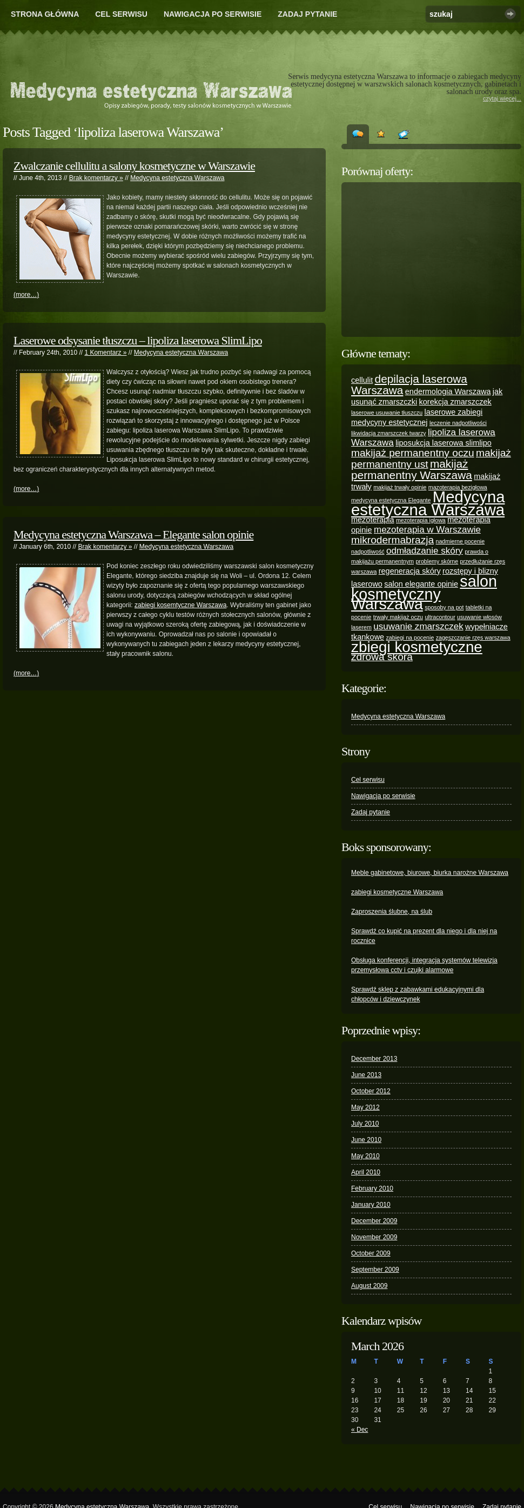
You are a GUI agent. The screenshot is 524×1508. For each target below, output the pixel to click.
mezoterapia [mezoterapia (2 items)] (372, 519)
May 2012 (365, 1107)
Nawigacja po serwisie (212, 14)
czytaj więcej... (502, 98)
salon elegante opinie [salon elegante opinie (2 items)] (421, 584)
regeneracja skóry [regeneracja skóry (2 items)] (410, 571)
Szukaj (510, 13)
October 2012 (371, 1091)
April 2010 (365, 1172)
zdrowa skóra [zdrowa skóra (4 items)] (382, 656)
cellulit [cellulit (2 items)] (362, 380)
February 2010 (372, 1188)
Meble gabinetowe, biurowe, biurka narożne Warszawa (429, 872)
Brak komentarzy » (96, 178)
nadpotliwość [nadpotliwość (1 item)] (368, 551)
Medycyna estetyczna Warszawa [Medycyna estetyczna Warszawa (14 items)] (428, 503)
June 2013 (366, 1075)
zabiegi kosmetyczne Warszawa (397, 892)
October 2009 (371, 1253)
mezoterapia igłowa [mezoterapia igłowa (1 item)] (421, 520)
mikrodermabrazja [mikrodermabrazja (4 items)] (392, 540)
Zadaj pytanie (307, 14)
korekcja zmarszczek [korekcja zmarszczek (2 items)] (455, 401)
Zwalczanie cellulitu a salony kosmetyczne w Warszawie (134, 165)
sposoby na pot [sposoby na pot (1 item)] (444, 607)
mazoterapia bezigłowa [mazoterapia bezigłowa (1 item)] (457, 487)
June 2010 (366, 1140)
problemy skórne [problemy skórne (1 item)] (436, 561)
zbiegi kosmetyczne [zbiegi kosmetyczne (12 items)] (416, 647)
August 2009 (369, 1286)
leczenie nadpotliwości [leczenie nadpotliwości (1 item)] (458, 423)
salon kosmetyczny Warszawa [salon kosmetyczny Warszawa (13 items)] (424, 593)
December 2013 (374, 1058)
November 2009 (374, 1237)
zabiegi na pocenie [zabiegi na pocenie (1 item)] (410, 637)
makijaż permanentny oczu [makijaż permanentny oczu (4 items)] (412, 453)
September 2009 (375, 1269)
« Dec (359, 1429)
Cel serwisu (121, 14)
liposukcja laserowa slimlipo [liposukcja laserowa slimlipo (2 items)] (443, 443)
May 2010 (365, 1156)
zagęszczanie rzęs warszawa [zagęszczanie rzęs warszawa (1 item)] (473, 637)
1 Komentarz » (105, 352)
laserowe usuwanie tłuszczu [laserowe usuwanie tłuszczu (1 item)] (386, 412)
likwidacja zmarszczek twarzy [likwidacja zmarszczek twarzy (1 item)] (388, 433)
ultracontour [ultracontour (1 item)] (440, 617)
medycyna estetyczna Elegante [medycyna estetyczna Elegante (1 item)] (391, 500)
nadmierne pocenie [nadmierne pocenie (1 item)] (460, 541)
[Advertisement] (432, 259)
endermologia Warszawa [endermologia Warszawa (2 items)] (448, 391)
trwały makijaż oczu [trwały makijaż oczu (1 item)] (398, 617)
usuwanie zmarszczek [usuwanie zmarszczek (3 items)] (418, 626)
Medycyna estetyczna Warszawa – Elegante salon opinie (133, 534)
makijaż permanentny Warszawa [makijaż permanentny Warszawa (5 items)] (411, 469)
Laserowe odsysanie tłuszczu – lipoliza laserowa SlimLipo (138, 340)
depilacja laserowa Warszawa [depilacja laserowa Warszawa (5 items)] (409, 384)
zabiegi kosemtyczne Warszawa (180, 605)
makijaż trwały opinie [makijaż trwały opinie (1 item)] (399, 487)
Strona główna (45, 14)
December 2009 (374, 1221)
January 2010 (371, 1204)
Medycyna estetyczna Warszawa (177, 178)
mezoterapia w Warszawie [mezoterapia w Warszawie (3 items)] (427, 529)
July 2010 (365, 1123)
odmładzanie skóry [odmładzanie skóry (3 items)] (424, 551)
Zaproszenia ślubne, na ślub (391, 911)
